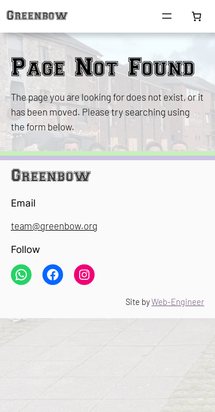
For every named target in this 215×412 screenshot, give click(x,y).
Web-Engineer (177, 302)
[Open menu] (167, 16)
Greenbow (37, 16)
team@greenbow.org (54, 225)
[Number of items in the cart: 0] (197, 17)
